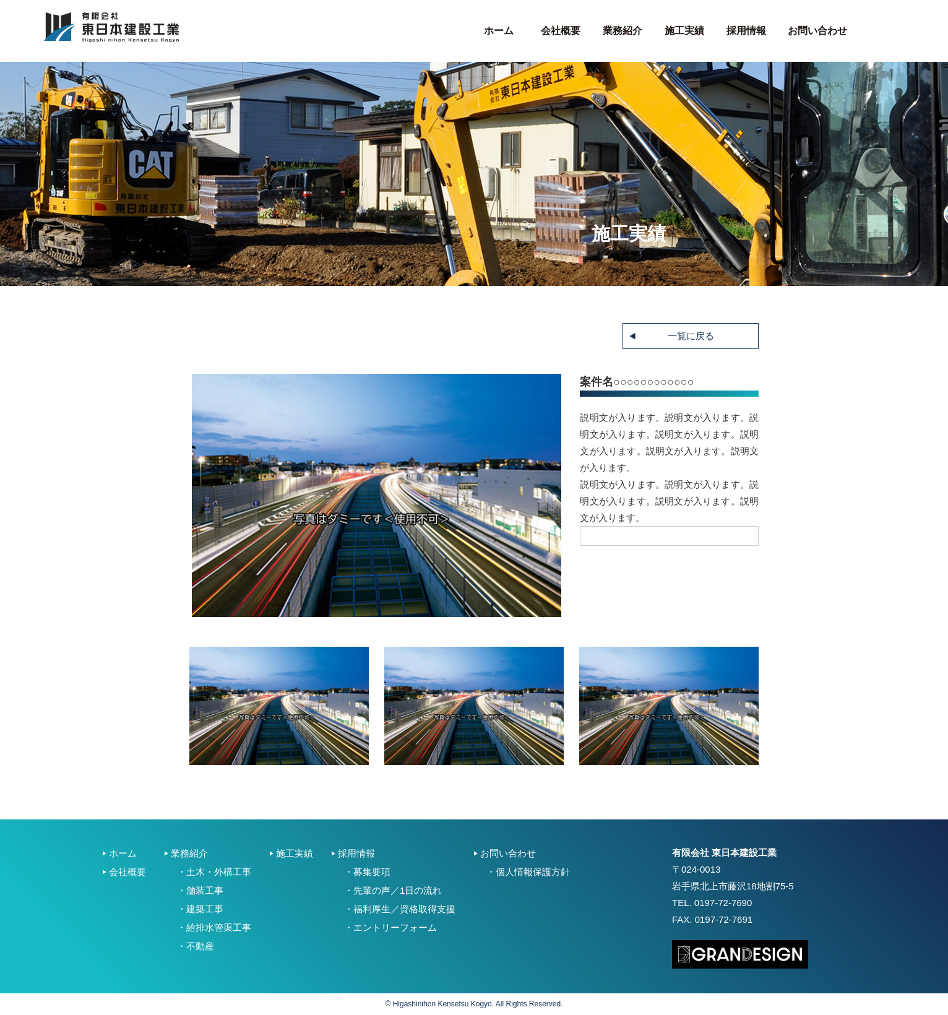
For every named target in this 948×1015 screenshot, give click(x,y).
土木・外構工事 (218, 871)
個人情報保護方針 (533, 871)
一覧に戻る (691, 335)
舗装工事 (204, 890)
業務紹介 (622, 30)
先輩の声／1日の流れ (397, 890)
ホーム (499, 30)
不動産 (200, 946)
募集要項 (371, 871)
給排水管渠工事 (218, 927)
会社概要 (560, 30)
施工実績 (684, 30)
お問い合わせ (817, 30)
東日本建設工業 (111, 27)
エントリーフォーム (395, 927)
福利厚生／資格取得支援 (404, 909)
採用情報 (746, 30)
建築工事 (204, 909)
